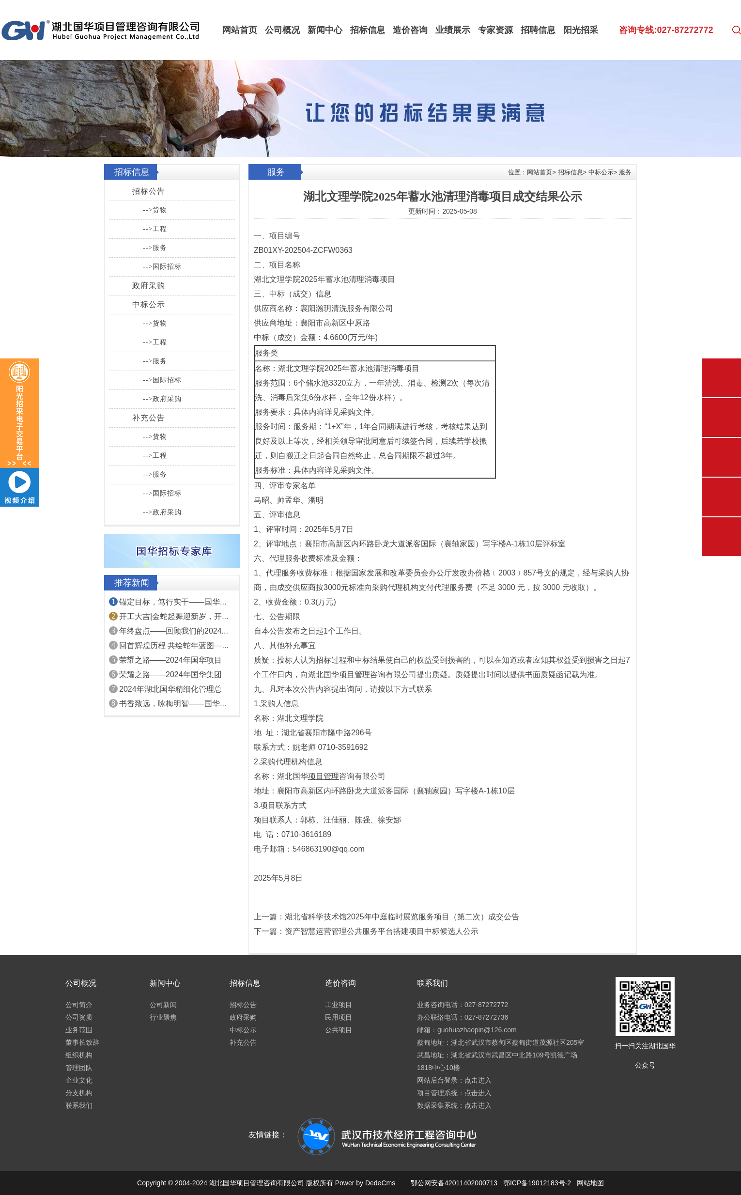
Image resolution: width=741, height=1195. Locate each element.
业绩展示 (452, 30)
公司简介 (79, 1005)
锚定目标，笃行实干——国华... (172, 602)
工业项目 (338, 1005)
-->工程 (155, 229)
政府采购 (148, 285)
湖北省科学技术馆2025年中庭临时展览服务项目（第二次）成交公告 (402, 917)
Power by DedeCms (365, 1183)
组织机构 (79, 1055)
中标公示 (148, 304)
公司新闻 (163, 1005)
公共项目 (338, 1030)
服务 (625, 172)
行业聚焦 (163, 1017)
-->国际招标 (162, 266)
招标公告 (148, 191)
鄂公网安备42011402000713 (454, 1183)
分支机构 (79, 1093)
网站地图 (590, 1183)
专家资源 (495, 30)
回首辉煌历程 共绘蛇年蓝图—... (174, 645)
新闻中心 (325, 30)
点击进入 (478, 1080)
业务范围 (79, 1030)
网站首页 (239, 30)
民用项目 (338, 1017)
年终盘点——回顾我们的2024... (173, 631)
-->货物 (155, 210)
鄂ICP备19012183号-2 (537, 1183)
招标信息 (367, 30)
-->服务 (155, 247)
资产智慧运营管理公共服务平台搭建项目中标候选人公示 (382, 931)
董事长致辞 (82, 1042)
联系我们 (79, 1105)
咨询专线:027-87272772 (666, 30)
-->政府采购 (162, 399)
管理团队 (79, 1067)
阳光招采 (580, 30)
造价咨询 (410, 30)
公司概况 (282, 30)
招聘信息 (538, 30)
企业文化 (79, 1080)
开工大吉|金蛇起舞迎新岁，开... (174, 616)
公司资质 (79, 1017)
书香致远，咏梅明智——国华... (172, 703)
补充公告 (148, 418)
